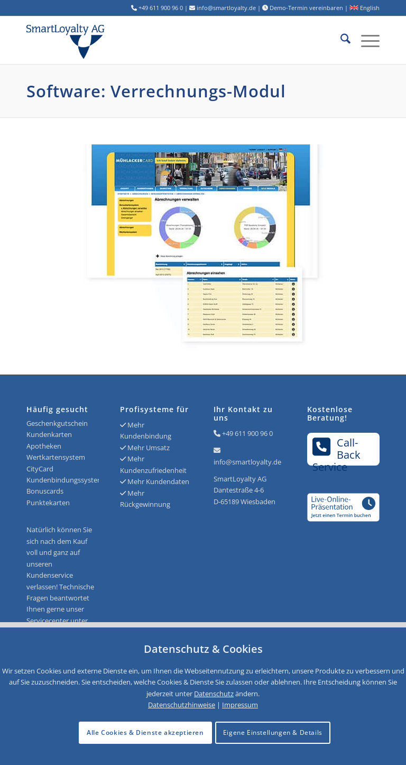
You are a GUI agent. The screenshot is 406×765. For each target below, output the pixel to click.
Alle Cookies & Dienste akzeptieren (145, 732)
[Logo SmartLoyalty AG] (97, 40)
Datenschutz (214, 693)
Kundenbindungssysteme (66, 480)
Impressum (240, 704)
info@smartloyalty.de (247, 462)
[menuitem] (340, 40)
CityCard (39, 468)
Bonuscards (44, 491)
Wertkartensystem (55, 457)
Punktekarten (48, 502)
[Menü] (365, 40)
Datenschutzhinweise (181, 704)
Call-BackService (336, 450)
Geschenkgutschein (57, 423)
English (364, 8)
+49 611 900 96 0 (247, 433)
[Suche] (340, 40)
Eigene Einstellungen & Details (272, 732)
